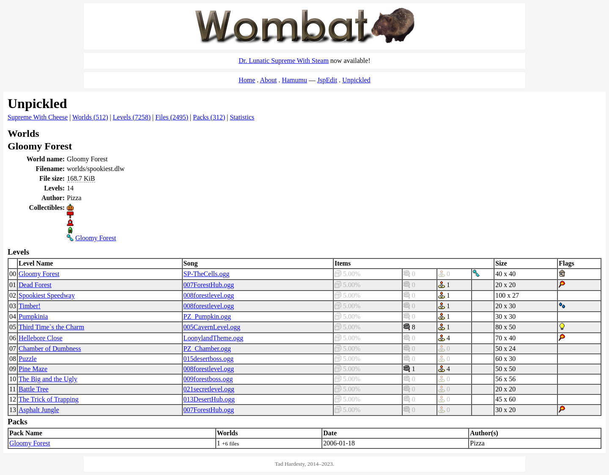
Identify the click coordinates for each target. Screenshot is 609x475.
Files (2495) (171, 117)
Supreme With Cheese (38, 117)
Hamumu (294, 80)
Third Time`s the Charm (51, 327)
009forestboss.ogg (208, 379)
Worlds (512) (90, 117)
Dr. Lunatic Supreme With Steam (284, 60)
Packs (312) (209, 117)
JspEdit (327, 80)
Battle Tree (34, 389)
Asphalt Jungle (39, 409)
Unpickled (356, 80)
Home (247, 80)
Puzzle (28, 358)
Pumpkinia (33, 316)
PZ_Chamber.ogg (207, 348)
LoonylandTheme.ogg (214, 338)
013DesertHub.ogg (209, 399)
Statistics (242, 117)
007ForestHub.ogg (209, 284)
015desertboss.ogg (209, 358)
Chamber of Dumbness (50, 348)
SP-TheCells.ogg (207, 273)
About (268, 80)
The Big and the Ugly (48, 379)
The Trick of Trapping (49, 399)
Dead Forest (35, 284)
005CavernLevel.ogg (212, 327)
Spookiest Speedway (47, 295)
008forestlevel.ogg (209, 295)
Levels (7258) (132, 117)
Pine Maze (33, 368)
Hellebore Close (41, 338)
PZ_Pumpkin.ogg (207, 316)
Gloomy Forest (95, 238)
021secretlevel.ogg (209, 389)
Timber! (30, 305)
